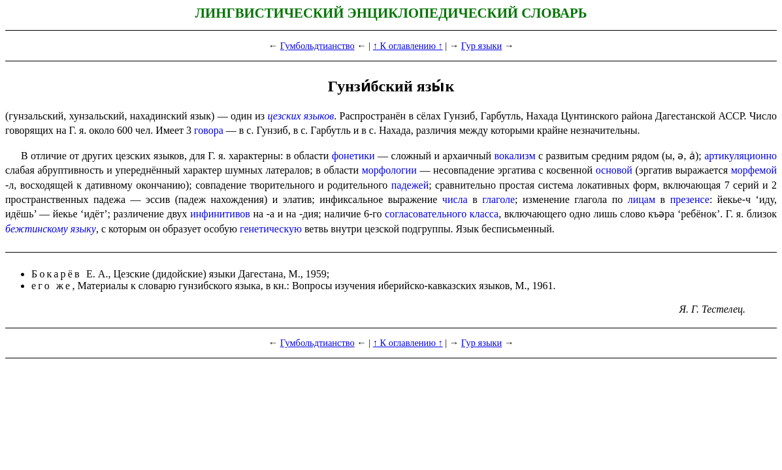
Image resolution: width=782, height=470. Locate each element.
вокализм (515, 155)
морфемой (754, 170)
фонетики (353, 155)
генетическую (271, 228)
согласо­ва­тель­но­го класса (441, 213)
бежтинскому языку (50, 228)
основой (614, 170)
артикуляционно (740, 155)
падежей (410, 185)
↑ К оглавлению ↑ (408, 45)
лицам (641, 199)
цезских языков (300, 115)
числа (455, 199)
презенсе (689, 199)
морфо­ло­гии (389, 170)
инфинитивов (220, 213)
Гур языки (481, 45)
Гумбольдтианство (317, 45)
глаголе (498, 199)
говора (208, 130)
